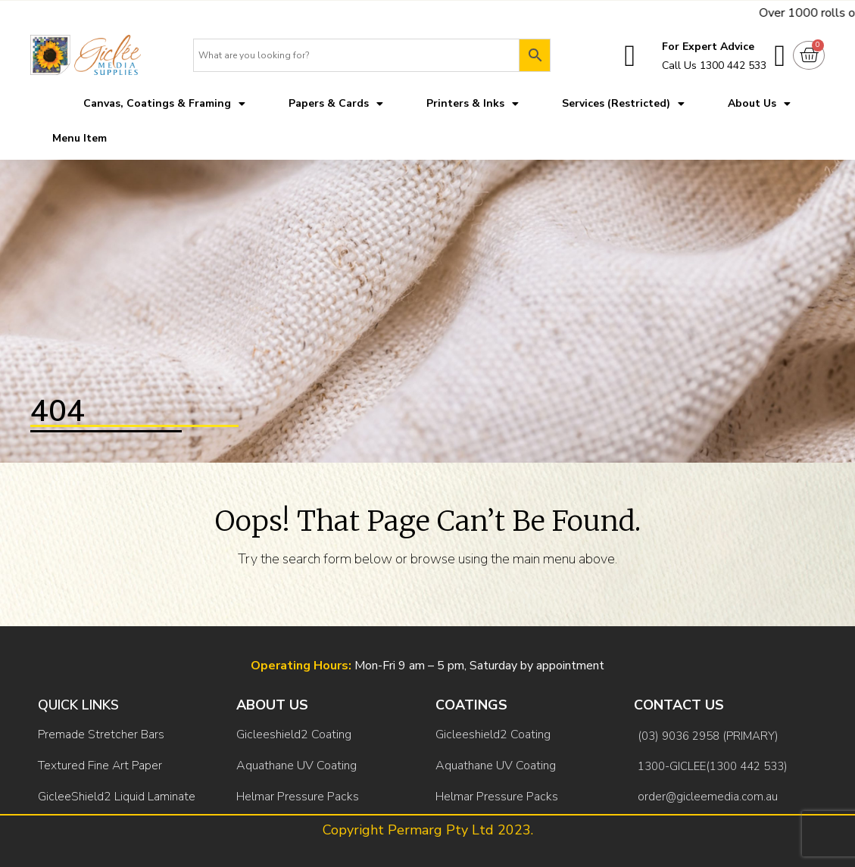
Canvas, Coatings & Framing (164, 104)
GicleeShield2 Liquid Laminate (116, 796)
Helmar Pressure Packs (297, 796)
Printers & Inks (472, 104)
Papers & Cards (336, 104)
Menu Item (79, 138)
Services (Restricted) (623, 104)
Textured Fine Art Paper (100, 765)
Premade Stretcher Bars (101, 734)
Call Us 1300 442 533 (714, 65)
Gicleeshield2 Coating (293, 734)
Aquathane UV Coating (296, 765)
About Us (759, 104)
